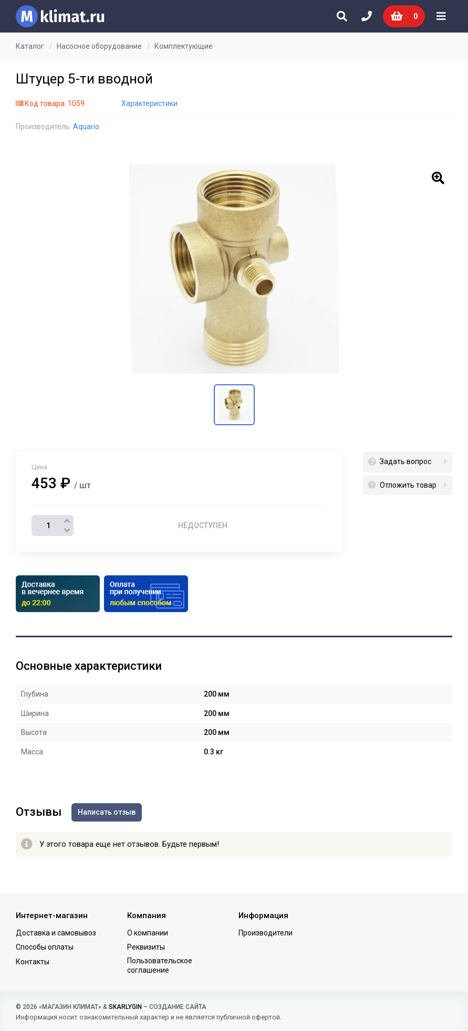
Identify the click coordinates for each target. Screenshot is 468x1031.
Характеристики (149, 103)
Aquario (86, 126)
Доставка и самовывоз (56, 933)
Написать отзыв (107, 812)
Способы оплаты (45, 947)
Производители (265, 933)
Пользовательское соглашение (159, 965)
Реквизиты (146, 947)
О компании (147, 933)
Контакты (32, 961)
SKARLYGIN (125, 1007)
